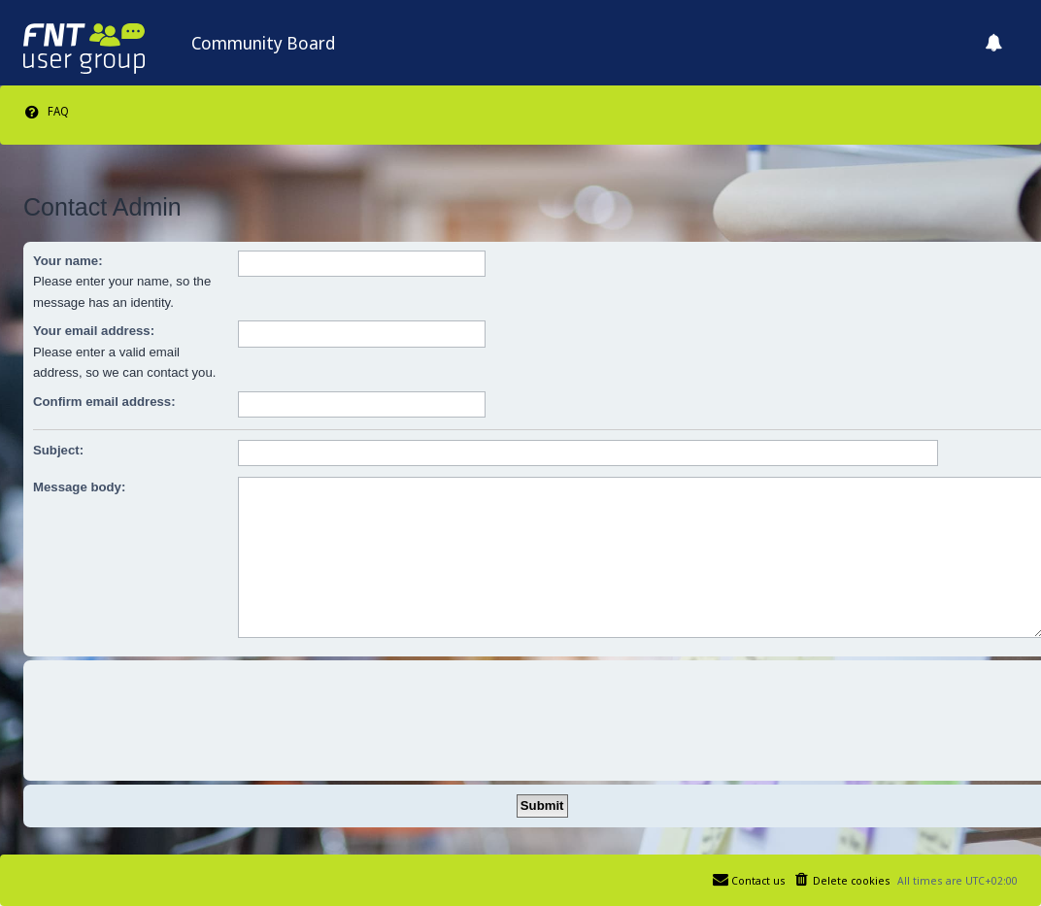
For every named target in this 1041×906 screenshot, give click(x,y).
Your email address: (93, 330)
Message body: (79, 487)
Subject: (58, 450)
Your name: (68, 260)
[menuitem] (46, 111)
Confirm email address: (104, 401)
